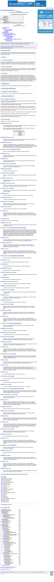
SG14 (18, 388)
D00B (25, 47)
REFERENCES (5, 32)
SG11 (18, 323)
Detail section (9, 38)
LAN (11, 376)
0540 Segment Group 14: (6, 410)
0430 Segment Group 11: (6, 353)
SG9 (23, 227)
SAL (11, 388)
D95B (2, 47)
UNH (4, 123)
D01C (32, 47)
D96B (6, 47)
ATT (11, 353)
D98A (13, 47)
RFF (11, 188)
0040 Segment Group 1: (5, 149)
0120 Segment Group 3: (5, 188)
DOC (23, 255)
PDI (21, 255)
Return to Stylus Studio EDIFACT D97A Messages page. (8, 10)
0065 (20, 131)
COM (4, 183)
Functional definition (8, 29)
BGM (4, 137)
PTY (15, 353)
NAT (19, 255)
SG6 (17, 227)
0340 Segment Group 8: (5, 304)
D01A (27, 47)
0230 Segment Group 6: (5, 255)
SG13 (25, 227)
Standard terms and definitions (10, 34)
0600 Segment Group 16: (6, 445)
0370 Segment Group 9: (5, 323)
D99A (18, 47)
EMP (11, 323)
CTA (3, 178)
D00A (23, 47)
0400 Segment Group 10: (6, 336)
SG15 (20, 388)
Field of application (8, 30)
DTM (4, 142)
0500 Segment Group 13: (6, 388)
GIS (11, 201)
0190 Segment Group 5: (5, 227)
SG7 (19, 227)
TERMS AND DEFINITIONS (8, 33)
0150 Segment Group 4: (5, 201)
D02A (34, 47)
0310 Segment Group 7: (5, 289)
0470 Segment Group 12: (6, 376)
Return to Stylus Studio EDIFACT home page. (6, 574)
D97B (11, 47)
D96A (4, 47)
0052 (20, 132)
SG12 (20, 323)
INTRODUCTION (6, 27)
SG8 (21, 227)
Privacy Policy (5, 578)
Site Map (2, 578)
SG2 (19, 149)
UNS (3, 222)
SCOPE (4, 28)
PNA (11, 149)
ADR (13, 149)
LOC (15, 149)
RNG (14, 445)
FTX (13, 201)
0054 (20, 133)
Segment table (9, 40)
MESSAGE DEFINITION (7, 35)
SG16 (23, 388)
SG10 (15, 323)
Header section (10, 37)
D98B (16, 47)
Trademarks (12, 578)
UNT (3, 468)
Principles (6, 31)
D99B (20, 47)
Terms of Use (9, 578)
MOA (12, 445)
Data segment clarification (10, 36)
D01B (30, 47)
